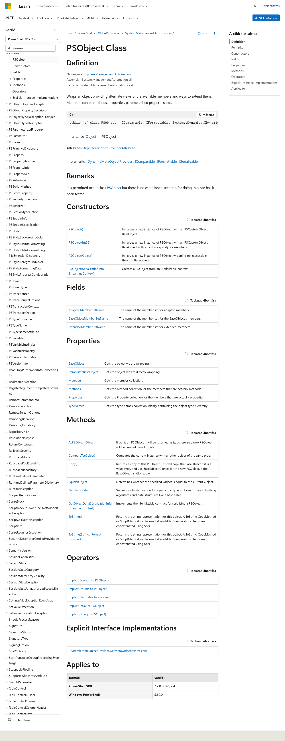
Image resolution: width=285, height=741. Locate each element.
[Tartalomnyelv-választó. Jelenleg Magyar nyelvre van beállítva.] (15, 734)
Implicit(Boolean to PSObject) (89, 580)
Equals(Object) (78, 482)
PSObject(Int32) (79, 242)
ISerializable (188, 161)
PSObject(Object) (80, 255)
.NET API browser (108, 33)
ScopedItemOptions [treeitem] (22, 495)
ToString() (75, 516)
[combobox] (33, 39)
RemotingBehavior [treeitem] (21, 419)
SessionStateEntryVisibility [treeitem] (27, 576)
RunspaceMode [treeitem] (19, 457)
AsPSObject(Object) (82, 442)
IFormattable (167, 161)
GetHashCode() (79, 490)
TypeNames (76, 406)
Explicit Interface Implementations (254, 82)
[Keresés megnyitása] (255, 6)
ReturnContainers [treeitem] (21, 444)
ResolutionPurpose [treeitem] (21, 438)
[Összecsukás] (54, 30)
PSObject (114, 187)
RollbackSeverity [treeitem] (20, 450)
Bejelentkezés (271, 6)
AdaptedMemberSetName (86, 310)
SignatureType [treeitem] (18, 638)
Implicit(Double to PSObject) (88, 589)
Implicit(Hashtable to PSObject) (90, 597)
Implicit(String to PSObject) (87, 614)
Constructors (240, 53)
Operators (238, 76)
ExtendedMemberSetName (87, 327)
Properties (75, 397)
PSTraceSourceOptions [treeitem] (24, 300)
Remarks (237, 47)
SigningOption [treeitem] (19, 645)
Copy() (73, 464)
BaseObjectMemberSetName (88, 318)
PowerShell (85, 33)
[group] (142, 123)
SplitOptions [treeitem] (17, 651)
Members (75, 380)
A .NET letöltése (266, 18)
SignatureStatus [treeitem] (20, 632)
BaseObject (76, 363)
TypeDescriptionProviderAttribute (109, 148)
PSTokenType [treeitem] (18, 287)
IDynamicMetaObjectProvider (109, 161)
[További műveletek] (214, 33)
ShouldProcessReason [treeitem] (24, 619)
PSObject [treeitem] (18, 59)
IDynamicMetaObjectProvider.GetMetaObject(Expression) (108, 651)
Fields (235, 59)
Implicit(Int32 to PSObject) (87, 605)
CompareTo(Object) (82, 455)
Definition (238, 41)
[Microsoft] (8, 6)
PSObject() (76, 229)
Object (91, 136)
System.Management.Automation (148, 33)
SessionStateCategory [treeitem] (24, 569)
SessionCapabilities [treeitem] (22, 557)
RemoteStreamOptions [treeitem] (24, 412)
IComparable (145, 161)
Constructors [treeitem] (21, 66)
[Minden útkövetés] (70, 33)
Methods (75, 389)
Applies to (238, 88)
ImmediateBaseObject (83, 372)
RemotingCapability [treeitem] (22, 425)
